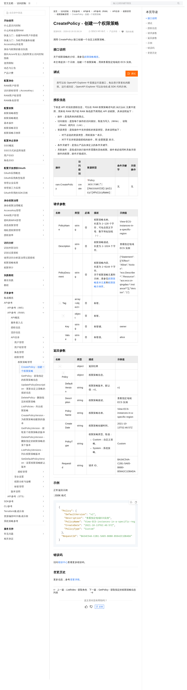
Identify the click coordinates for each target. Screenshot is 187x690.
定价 (71, 5)
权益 (63, 5)
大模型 (33, 5)
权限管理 (127, 22)
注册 (165, 5)
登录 (177, 5)
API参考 (86, 22)
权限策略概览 (91, 67)
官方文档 (8, 14)
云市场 (80, 5)
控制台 (157, 5)
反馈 (99, 619)
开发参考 (76, 22)
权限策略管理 (63, 25)
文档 (143, 5)
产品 (43, 5)
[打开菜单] (5, 5)
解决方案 (53, 5)
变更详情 (75, 591)
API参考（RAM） (101, 22)
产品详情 (113, 42)
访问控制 (21, 14)
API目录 (115, 22)
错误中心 (63, 574)
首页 (55, 22)
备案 (150, 5)
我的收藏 (130, 42)
